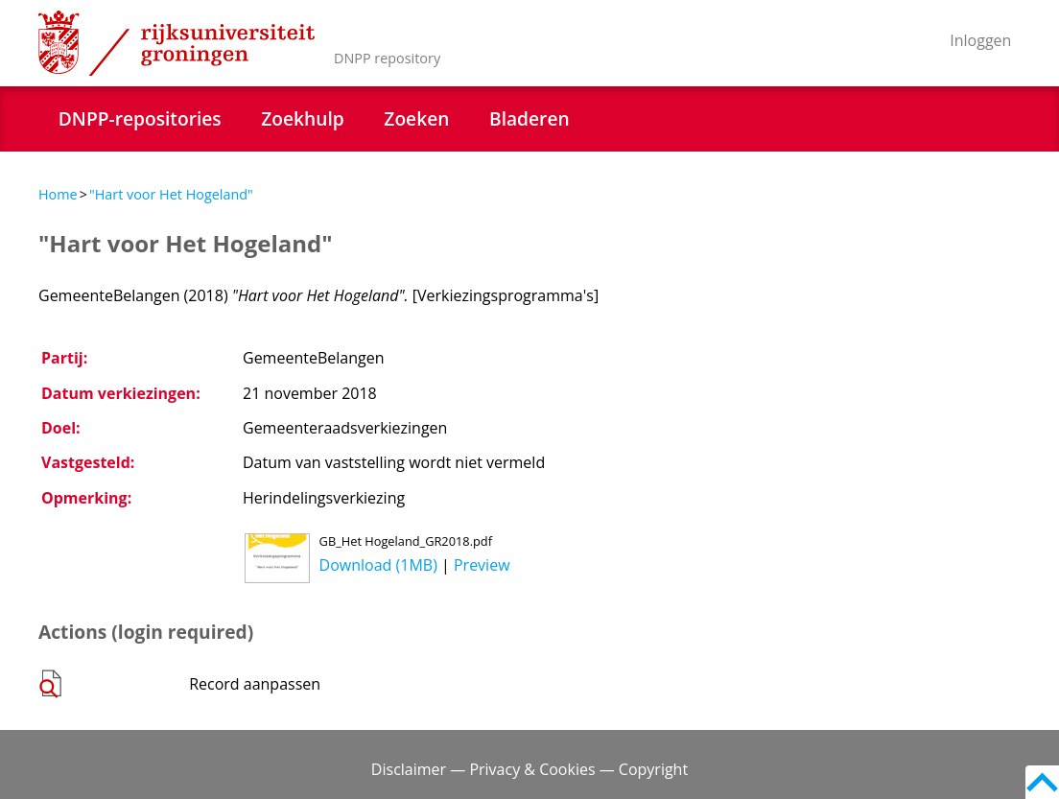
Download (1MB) (378, 565)
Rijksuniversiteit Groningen (176, 43)
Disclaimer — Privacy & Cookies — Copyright (529, 769)
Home (58, 194)
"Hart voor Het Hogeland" (171, 194)
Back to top (1042, 782)
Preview (482, 565)
